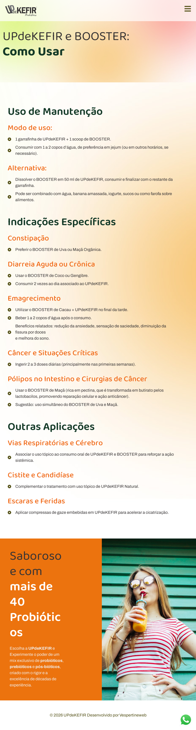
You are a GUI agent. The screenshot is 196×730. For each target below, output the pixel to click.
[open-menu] (188, 10)
